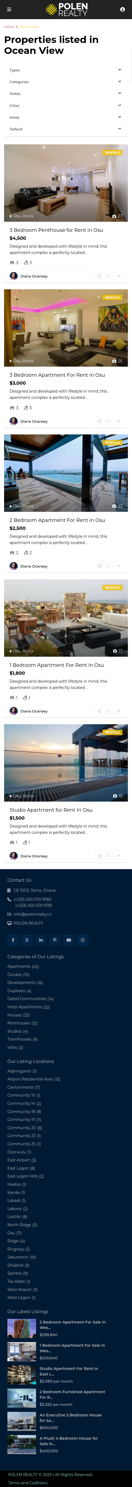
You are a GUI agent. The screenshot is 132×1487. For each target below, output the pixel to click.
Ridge (13, 1255)
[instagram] (82, 954)
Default (16, 129)
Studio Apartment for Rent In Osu (51, 824)
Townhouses (19, 1053)
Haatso (14, 1198)
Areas (14, 117)
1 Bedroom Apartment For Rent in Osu (57, 674)
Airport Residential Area (30, 1093)
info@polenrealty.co (32, 928)
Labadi (13, 1214)
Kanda (13, 1206)
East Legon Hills (22, 1190)
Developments (21, 996)
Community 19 (21, 1133)
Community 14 (21, 1117)
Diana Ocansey (34, 276)
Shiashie (15, 1279)
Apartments (19, 980)
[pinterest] (54, 954)
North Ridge (19, 1239)
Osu (17, 216)
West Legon (18, 1311)
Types (15, 70)
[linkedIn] (40, 954)
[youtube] (68, 954)
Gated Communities (26, 1013)
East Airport (18, 1174)
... (87, 252)
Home (9, 27)
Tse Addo (16, 1295)
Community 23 (21, 1149)
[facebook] (13, 954)
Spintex (14, 1287)
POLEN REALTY (28, 937)
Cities (14, 105)
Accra (28, 216)
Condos (14, 988)
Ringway (15, 1263)
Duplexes (16, 1005)
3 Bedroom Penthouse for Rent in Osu (56, 230)
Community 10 (21, 1109)
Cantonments (20, 1101)
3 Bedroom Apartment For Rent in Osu (57, 375)
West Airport (19, 1303)
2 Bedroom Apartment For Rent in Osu (57, 524)
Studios (14, 1045)
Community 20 (21, 1142)
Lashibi (14, 1230)
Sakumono (17, 1271)
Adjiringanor (19, 1085)
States (15, 93)
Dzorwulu (16, 1166)
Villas (12, 1061)
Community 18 (21, 1125)
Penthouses (18, 1037)
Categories (19, 82)
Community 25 (21, 1158)
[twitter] (27, 954)
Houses (14, 1029)
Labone (14, 1222)
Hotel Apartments (24, 1021)
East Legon (18, 1182)
